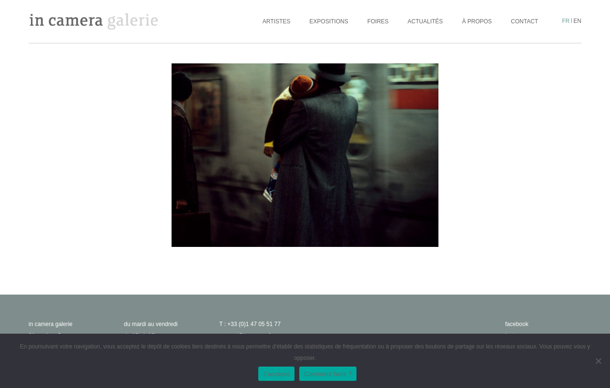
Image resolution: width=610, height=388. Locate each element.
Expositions (328, 21)
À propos (477, 21)
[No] (598, 361)
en (577, 21)
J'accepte (276, 374)
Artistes (276, 21)
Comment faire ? (328, 374)
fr (565, 21)
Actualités (425, 21)
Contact (524, 21)
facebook (517, 324)
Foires (378, 21)
